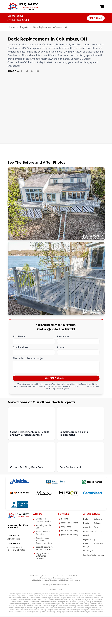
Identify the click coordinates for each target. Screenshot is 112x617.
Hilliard (50, 596)
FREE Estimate (93, 18)
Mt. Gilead (85, 596)
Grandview (87, 527)
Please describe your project (28, 358)
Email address (20, 347)
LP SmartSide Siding (69, 531)
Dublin (86, 523)
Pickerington (25, 598)
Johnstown (56, 596)
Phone (60, 347)
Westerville (98, 544)
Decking (64, 519)
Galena (11, 596)
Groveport (98, 527)
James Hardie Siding (69, 535)
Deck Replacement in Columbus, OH (50, 27)
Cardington (81, 594)
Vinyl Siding (66, 527)
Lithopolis (72, 596)
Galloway (17, 596)
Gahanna (98, 523)
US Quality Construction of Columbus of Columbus (51, 576)
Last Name (63, 336)
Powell (86, 536)
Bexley (86, 519)
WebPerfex (65, 585)
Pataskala (18, 598)
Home (12, 27)
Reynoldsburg (89, 540)
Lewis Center (64, 596)
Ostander (11, 598)
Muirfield (91, 596)
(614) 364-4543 (18, 20)
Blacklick (63, 594)
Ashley (53, 594)
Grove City (37, 596)
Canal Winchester (71, 594)
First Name (19, 336)
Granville (30, 596)
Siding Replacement (69, 523)
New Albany (88, 532)
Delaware (98, 519)
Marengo (78, 596)
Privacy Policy (52, 589)
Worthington (88, 551)
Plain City (98, 532)
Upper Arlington (61, 598)
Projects (24, 27)
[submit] (56, 378)
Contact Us (61, 589)
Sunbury (53, 598)
